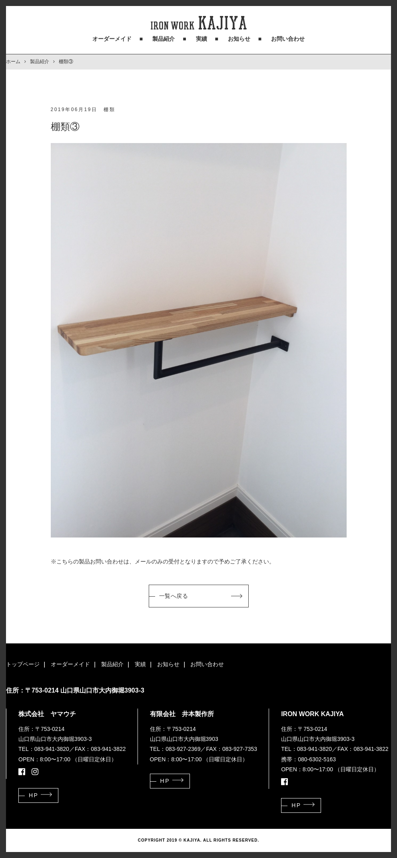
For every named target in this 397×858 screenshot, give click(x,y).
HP (33, 795)
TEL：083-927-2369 (175, 749)
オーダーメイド (112, 39)
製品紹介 (163, 39)
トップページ (23, 664)
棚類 (109, 109)
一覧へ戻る (173, 596)
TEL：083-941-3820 (43, 749)
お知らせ (239, 39)
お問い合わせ (288, 39)
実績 (201, 39)
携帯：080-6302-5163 (308, 759)
